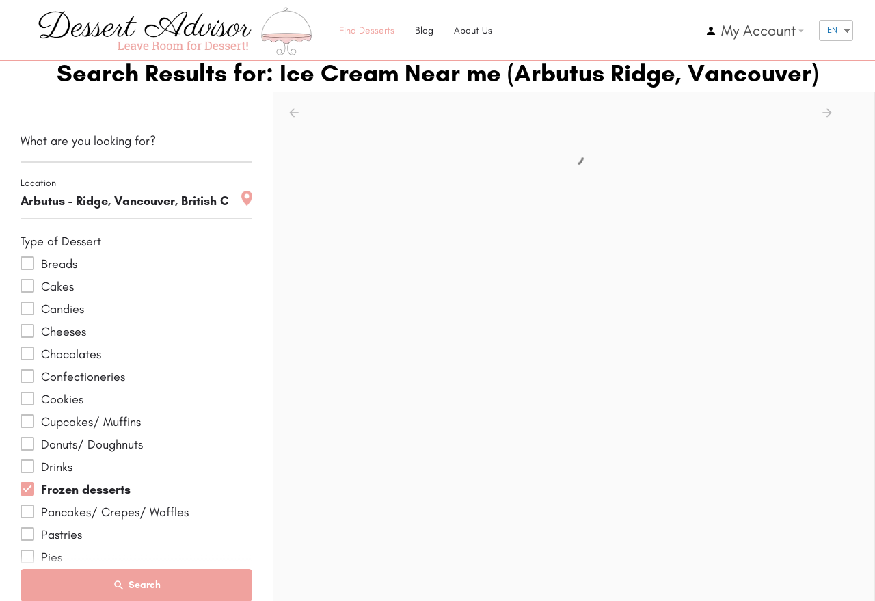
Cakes (57, 286)
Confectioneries (83, 376)
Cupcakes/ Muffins (91, 421)
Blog (424, 30)
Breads (59, 263)
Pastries (61, 534)
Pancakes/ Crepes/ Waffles (115, 512)
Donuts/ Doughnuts (92, 444)
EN (832, 30)
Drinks (56, 467)
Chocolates (71, 354)
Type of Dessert (61, 241)
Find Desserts (366, 30)
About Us (473, 30)
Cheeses (63, 331)
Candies (62, 309)
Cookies (62, 399)
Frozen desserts (86, 489)
